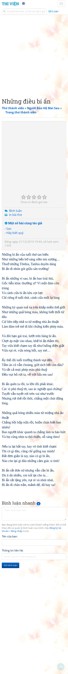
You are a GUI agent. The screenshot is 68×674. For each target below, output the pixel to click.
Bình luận (15, 211)
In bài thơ (15, 215)
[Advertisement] (34, 55)
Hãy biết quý (14, 233)
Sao (8, 229)
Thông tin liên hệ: (12, 550)
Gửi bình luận (10, 565)
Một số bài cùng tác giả (23, 223)
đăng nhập (16, 531)
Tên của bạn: (10, 536)
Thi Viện (10, 3)
